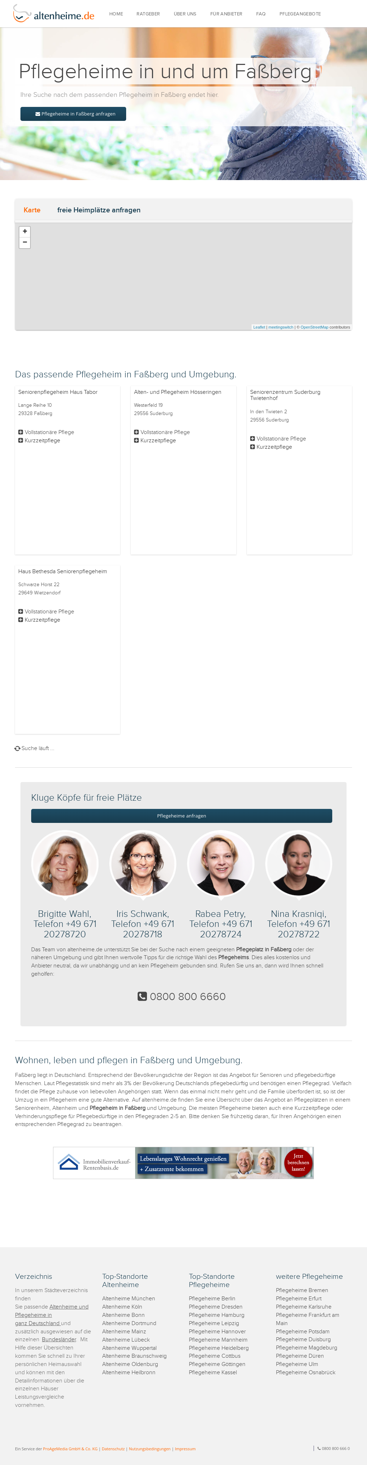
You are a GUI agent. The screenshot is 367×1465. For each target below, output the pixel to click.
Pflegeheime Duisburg (303, 1339)
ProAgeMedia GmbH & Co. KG (70, 1448)
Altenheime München (128, 1298)
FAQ (261, 14)
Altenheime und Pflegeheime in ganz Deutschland (52, 1315)
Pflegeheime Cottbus (214, 1356)
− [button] (25, 242)
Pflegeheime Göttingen (217, 1364)
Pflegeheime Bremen (302, 1290)
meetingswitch (281, 327)
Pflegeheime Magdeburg (306, 1347)
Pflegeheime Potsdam (303, 1331)
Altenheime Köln (122, 1307)
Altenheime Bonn (123, 1315)
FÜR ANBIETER (226, 14)
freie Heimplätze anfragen (98, 210)
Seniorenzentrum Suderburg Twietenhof (285, 395)
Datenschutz (113, 1448)
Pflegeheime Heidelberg (219, 1348)
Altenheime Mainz (124, 1331)
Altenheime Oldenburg (130, 1364)
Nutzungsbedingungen (150, 1448)
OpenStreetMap (315, 327)
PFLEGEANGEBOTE (300, 14)
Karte (32, 210)
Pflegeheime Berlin (212, 1298)
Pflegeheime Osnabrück (305, 1372)
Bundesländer (59, 1339)
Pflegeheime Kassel (213, 1372)
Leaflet (259, 327)
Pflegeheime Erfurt (298, 1298)
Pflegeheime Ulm (297, 1364)
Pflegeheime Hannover (217, 1331)
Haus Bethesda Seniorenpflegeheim (62, 571)
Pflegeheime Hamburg (216, 1315)
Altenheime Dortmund (129, 1323)
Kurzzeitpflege (42, 440)
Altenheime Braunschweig (134, 1356)
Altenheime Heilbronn (129, 1372)
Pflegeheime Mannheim (218, 1340)
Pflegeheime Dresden (216, 1307)
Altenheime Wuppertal (129, 1348)
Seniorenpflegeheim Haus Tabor (57, 392)
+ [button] (25, 232)
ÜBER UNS (185, 14)
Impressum (185, 1448)
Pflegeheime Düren (300, 1356)
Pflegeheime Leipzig (214, 1323)
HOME (116, 14)
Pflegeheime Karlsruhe (304, 1307)
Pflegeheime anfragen (181, 815)
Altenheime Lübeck (126, 1340)
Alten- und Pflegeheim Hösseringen (177, 392)
